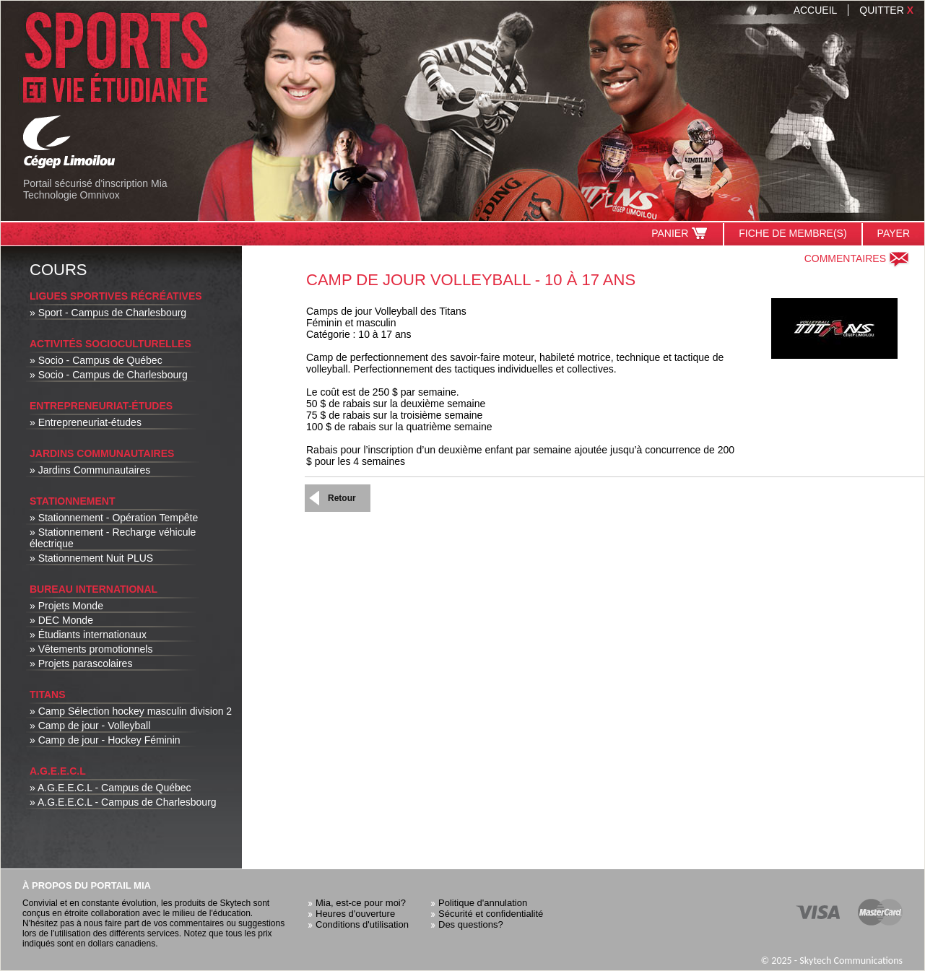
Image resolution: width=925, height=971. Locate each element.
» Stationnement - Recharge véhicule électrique (113, 537)
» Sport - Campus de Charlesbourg (108, 312)
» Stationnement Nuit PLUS (91, 558)
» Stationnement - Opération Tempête (114, 517)
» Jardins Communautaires (90, 470)
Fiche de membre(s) (792, 233)
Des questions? (470, 924)
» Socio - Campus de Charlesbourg (109, 374)
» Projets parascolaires (81, 663)
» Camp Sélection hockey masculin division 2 (131, 711)
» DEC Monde (61, 620)
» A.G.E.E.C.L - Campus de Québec (110, 787)
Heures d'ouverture (355, 913)
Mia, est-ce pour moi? (361, 902)
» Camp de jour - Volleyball (90, 725)
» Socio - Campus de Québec (96, 360)
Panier (679, 233)
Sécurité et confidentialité (490, 913)
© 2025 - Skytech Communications (831, 960)
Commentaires (857, 258)
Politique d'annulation (482, 902)
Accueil (816, 10)
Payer (893, 233)
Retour (342, 498)
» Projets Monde (66, 605)
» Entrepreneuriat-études (86, 422)
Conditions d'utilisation (362, 924)
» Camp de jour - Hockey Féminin (105, 740)
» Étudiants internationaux (88, 634)
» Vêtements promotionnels (91, 649)
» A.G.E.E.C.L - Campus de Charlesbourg (123, 802)
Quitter (886, 10)
